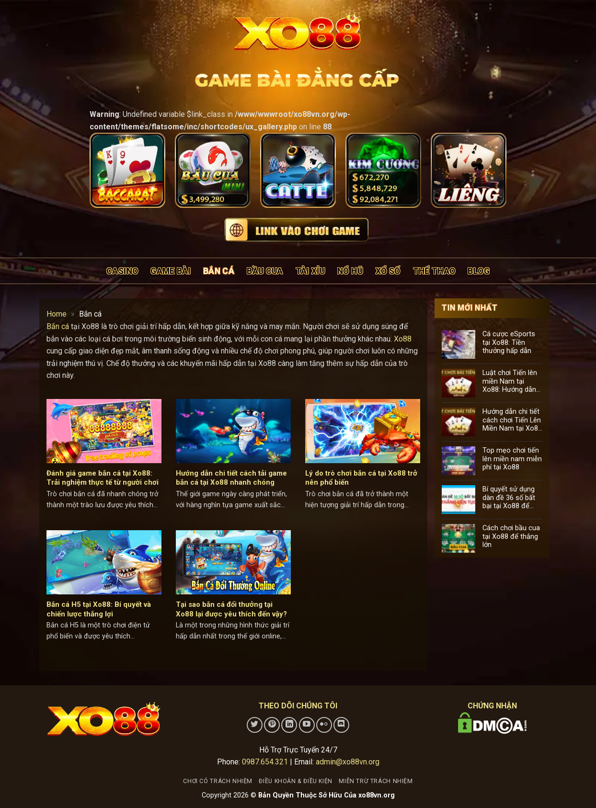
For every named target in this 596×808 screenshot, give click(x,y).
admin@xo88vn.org (347, 761)
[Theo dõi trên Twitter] (255, 725)
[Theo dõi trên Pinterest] (272, 725)
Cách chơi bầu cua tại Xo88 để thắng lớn (511, 536)
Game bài (170, 271)
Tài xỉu (310, 271)
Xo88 (403, 338)
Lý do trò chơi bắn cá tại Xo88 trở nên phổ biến (361, 478)
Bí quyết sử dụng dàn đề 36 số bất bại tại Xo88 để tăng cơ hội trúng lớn (508, 497)
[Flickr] (324, 725)
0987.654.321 (265, 761)
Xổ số (388, 271)
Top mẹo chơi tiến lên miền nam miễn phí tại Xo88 (512, 458)
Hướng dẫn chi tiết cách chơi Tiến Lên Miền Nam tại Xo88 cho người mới (512, 420)
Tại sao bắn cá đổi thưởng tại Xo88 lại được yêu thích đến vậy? (231, 609)
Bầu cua (265, 271)
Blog (478, 271)
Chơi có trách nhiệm (217, 781)
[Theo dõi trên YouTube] (307, 725)
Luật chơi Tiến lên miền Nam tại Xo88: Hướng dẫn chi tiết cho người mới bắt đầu (509, 381)
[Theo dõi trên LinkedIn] (289, 725)
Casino (122, 271)
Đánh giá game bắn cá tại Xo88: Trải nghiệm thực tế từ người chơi (102, 478)
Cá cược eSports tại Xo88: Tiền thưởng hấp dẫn (508, 342)
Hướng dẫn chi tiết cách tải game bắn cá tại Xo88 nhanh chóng (231, 478)
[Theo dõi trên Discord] (341, 725)
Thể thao (434, 271)
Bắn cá (218, 271)
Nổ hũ (350, 271)
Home (56, 314)
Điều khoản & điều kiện (295, 781)
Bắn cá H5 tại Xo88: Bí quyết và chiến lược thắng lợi (98, 609)
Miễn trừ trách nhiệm (376, 781)
